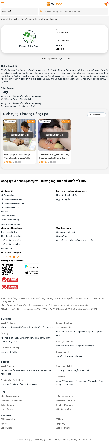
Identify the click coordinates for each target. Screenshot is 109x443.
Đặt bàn (59, 419)
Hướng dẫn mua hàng (11, 240)
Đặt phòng (60, 423)
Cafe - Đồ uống (7, 405)
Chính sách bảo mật (65, 232)
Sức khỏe (14, 352)
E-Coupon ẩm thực (64, 331)
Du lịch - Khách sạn (64, 323)
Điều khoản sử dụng (10, 224)
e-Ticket (5, 362)
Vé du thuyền (74, 370)
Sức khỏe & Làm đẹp (10, 348)
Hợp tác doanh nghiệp (66, 195)
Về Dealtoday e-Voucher (12, 203)
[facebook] (2, 256)
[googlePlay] (38, 266)
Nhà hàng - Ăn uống (10, 396)
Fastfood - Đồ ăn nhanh (11, 401)
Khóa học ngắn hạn (64, 346)
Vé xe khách (69, 381)
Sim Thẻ (85, 370)
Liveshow (5, 384)
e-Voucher (6, 319)
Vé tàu (59, 381)
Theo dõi (66, 58)
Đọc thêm (4, 82)
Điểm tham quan (34, 370)
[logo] (54, 4)
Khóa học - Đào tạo (64, 341)
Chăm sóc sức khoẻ (64, 396)
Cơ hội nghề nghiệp (10, 219)
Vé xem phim (7, 370)
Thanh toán (6, 248)
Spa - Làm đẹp (7, 409)
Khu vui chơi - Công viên (11, 327)
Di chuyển (60, 377)
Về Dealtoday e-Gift (10, 207)
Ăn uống (4, 333)
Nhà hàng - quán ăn (9, 338)
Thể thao (15, 384)
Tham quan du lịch (64, 366)
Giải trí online (47, 327)
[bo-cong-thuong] (9, 279)
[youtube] (14, 256)
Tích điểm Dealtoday (11, 236)
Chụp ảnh (27, 327)
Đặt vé (4, 423)
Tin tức (4, 211)
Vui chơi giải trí (8, 366)
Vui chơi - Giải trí (8, 323)
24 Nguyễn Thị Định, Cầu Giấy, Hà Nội (18, 99)
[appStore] (38, 272)
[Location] (19, 11)
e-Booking (6, 415)
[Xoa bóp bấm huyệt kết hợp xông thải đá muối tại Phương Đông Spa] (54, 141)
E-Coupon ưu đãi (63, 327)
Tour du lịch (61, 370)
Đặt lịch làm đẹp (63, 428)
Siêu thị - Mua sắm (64, 405)
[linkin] (10, 256)
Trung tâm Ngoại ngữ (84, 346)
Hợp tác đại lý (63, 199)
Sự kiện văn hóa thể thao (12, 380)
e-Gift (3, 392)
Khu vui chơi (19, 370)
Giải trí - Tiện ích (63, 409)
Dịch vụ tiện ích (63, 352)
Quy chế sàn (62, 236)
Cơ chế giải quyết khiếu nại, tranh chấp (74, 240)
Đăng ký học (6, 428)
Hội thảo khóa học (29, 384)
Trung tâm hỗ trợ (9, 232)
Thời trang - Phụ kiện (73, 356)
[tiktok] (17, 256)
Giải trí (36, 327)
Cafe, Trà (24, 338)
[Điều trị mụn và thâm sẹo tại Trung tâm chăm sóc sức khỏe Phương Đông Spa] (19, 141)
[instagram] (6, 256)
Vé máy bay (93, 381)
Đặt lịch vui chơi (8, 419)
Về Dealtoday (7, 195)
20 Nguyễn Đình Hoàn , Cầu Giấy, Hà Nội (19, 106)
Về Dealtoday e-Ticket (11, 199)
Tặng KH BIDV (14, 341)
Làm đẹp (5, 352)
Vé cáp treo (81, 381)
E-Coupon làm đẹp (82, 331)
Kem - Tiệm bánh (37, 338)
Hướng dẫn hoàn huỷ (11, 244)
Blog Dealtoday (8, 215)
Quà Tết (59, 356)
